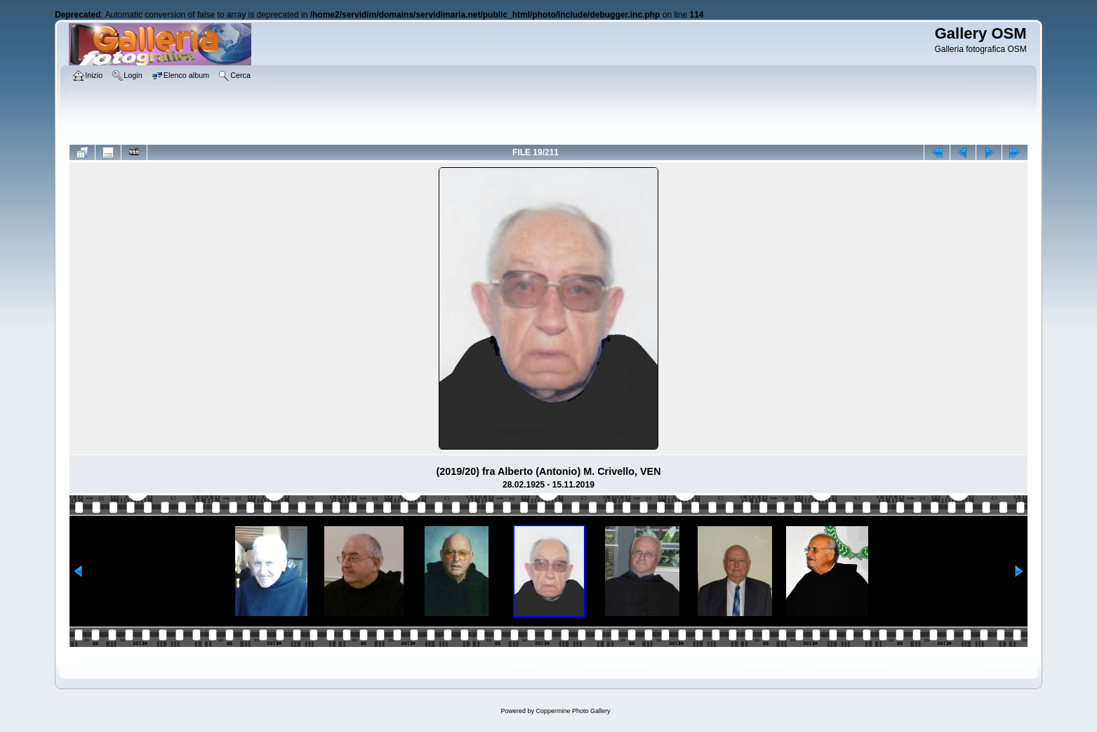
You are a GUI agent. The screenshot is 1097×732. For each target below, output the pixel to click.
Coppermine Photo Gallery (573, 710)
